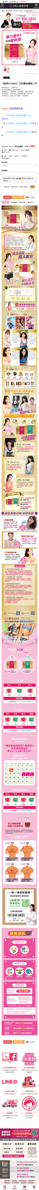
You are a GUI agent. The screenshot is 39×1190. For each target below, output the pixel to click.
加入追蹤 (30, 197)
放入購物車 (18, 197)
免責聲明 (31, 1181)
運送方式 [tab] (30, 202)
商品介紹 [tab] (6, 202)
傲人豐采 (9, 11)
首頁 (5, 1)
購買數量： (5, 170)
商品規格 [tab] (14, 202)
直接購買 (8, 197)
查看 (32, 187)
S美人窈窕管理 (18, 5)
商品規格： (5, 162)
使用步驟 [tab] (22, 202)
